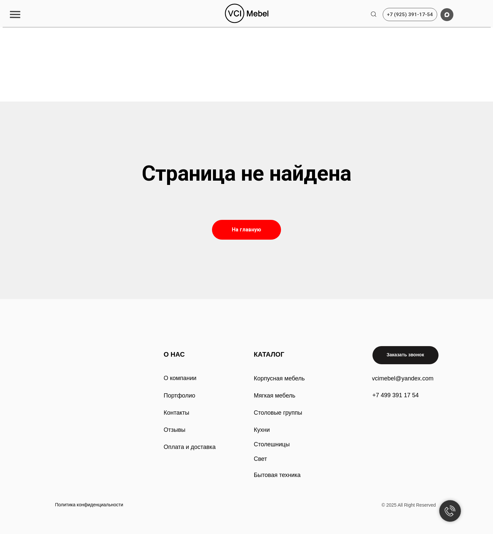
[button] (15, 14)
